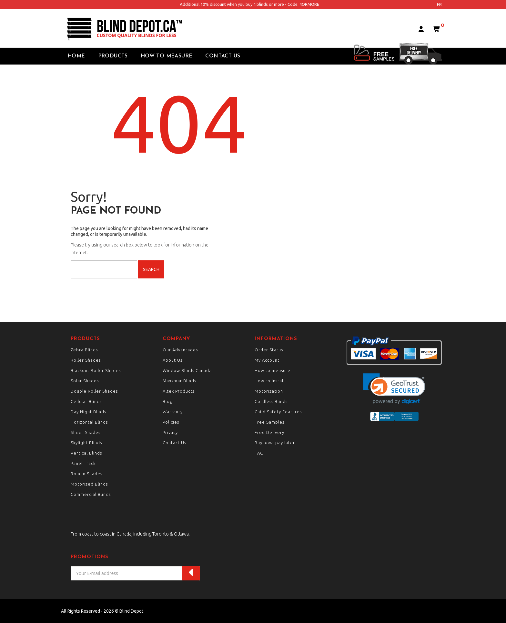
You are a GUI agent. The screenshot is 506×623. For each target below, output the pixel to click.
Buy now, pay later (275, 442)
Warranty (173, 411)
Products (113, 56)
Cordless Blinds (271, 401)
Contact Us (222, 56)
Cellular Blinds (86, 401)
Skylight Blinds (86, 442)
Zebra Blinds (84, 349)
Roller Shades (86, 360)
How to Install (270, 380)
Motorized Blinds (89, 484)
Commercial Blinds (91, 494)
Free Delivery (269, 432)
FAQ (259, 453)
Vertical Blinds (86, 453)
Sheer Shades (85, 432)
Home (76, 56)
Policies (171, 422)
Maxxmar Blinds (179, 380)
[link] (394, 389)
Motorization (269, 391)
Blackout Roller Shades (96, 370)
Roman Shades (86, 473)
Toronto (160, 534)
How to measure (272, 370)
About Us (172, 360)
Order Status (269, 349)
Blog (168, 401)
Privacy (170, 432)
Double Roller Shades (94, 391)
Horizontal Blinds (89, 422)
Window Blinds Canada (187, 370)
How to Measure (167, 56)
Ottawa (181, 534)
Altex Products (178, 391)
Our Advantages (180, 349)
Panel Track (83, 463)
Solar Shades (85, 380)
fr (439, 4)
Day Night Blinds (88, 411)
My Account (267, 360)
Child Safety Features (278, 411)
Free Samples (269, 422)
